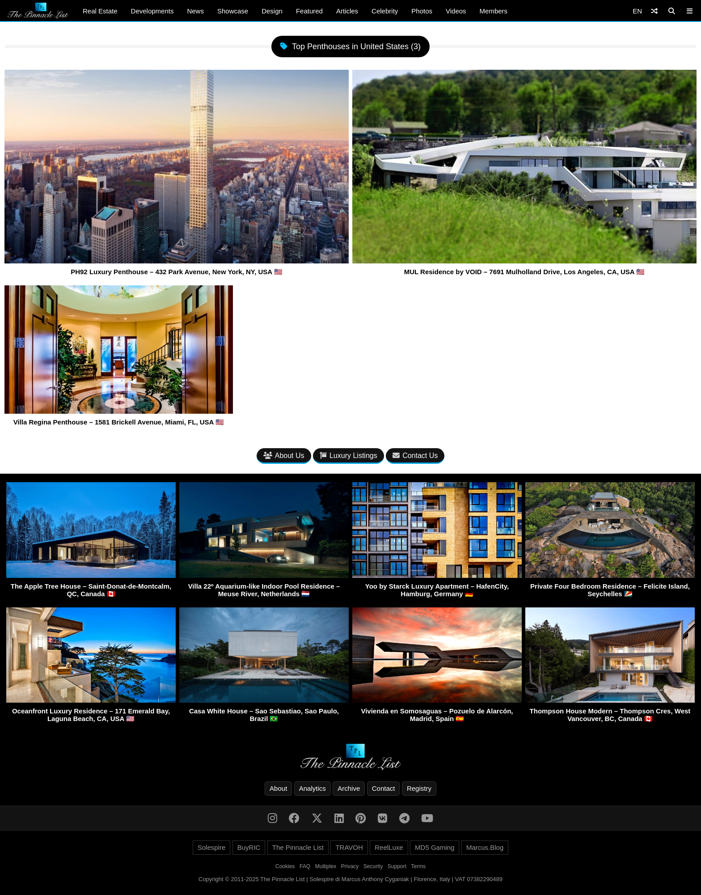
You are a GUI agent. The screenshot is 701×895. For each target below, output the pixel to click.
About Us (283, 455)
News (195, 11)
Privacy (350, 866)
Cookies (285, 866)
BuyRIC (249, 847)
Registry (419, 788)
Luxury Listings (348, 455)
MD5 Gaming (434, 847)
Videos (456, 11)
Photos (421, 11)
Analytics (312, 788)
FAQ (305, 866)
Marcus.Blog (484, 847)
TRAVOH (349, 847)
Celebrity (385, 11)
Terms (418, 866)
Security (373, 866)
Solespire (212, 847)
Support (397, 866)
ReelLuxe (389, 847)
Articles (347, 11)
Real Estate (100, 11)
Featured (309, 11)
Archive (349, 788)
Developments (152, 11)
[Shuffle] (654, 11)
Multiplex (325, 866)
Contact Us (415, 455)
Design (272, 11)
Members (494, 11)
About (278, 788)
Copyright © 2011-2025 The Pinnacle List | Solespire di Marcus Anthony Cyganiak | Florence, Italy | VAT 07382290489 (350, 879)
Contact (383, 788)
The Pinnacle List (298, 847)
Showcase (232, 11)
